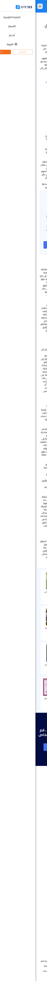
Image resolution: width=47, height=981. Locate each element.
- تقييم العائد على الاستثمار (30, 92)
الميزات (39, 811)
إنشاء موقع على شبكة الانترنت (23, 244)
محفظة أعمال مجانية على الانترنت (29, 872)
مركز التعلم (38, 18)
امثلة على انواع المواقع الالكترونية (29, 818)
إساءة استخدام (19, 970)
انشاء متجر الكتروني (34, 842)
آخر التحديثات (37, 829)
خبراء (40, 941)
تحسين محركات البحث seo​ (32, 913)
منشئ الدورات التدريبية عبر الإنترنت (29, 895)
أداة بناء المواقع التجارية (33, 853)
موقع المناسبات (35, 861)
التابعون (39, 937)
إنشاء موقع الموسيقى (33, 865)
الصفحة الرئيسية (36, 803)
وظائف (36, 934)
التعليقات (38, 814)
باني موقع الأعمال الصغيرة (31, 876)
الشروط (36, 970)
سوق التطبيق (33, 826)
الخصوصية (29, 970)
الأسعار (39, 807)
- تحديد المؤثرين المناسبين (31, 85)
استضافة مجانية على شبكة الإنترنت (29, 906)
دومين (39, 846)
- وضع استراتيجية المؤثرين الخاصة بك (26, 82)
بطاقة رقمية (37, 880)
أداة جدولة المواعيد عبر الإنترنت (30, 902)
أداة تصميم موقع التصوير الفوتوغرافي (27, 857)
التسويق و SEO (22, 18)
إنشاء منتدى (37, 891)
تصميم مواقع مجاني (34, 910)
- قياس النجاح (36, 88)
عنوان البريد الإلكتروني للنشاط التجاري (28, 883)
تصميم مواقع (36, 838)
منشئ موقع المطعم (34, 898)
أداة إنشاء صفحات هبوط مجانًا (30, 850)
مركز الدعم (38, 926)
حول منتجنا (38, 922)
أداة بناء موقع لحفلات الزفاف (30, 868)
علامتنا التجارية (36, 945)
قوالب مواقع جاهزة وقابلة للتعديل (28, 822)
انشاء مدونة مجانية (34, 887)
